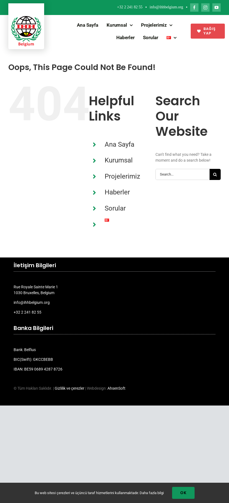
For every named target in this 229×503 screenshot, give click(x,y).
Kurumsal (119, 160)
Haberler (117, 192)
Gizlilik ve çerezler (69, 388)
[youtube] (216, 7)
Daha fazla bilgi (152, 493)
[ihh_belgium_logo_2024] (26, 18)
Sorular (115, 208)
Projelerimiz (122, 176)
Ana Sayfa (119, 144)
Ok (183, 493)
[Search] (215, 174)
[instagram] (205, 7)
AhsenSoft (116, 388)
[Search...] (182, 174)
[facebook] (194, 7)
